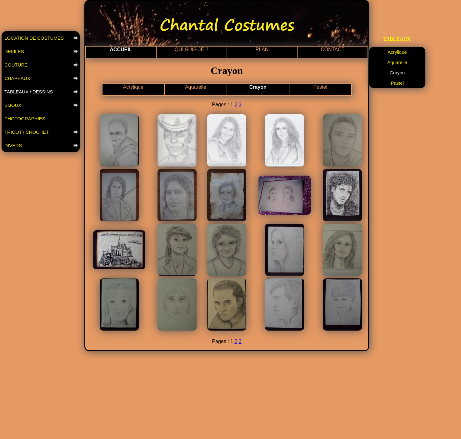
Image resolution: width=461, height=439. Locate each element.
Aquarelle (195, 87)
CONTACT (332, 49)
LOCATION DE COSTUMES (33, 38)
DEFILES (13, 51)
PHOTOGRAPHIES (24, 118)
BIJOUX (12, 105)
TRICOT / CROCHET (26, 132)
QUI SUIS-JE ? (191, 49)
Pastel (320, 87)
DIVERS (12, 145)
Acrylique (133, 87)
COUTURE (15, 64)
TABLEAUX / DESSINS (28, 91)
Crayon (258, 87)
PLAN (261, 49)
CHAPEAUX (16, 78)
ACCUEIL (121, 49)
